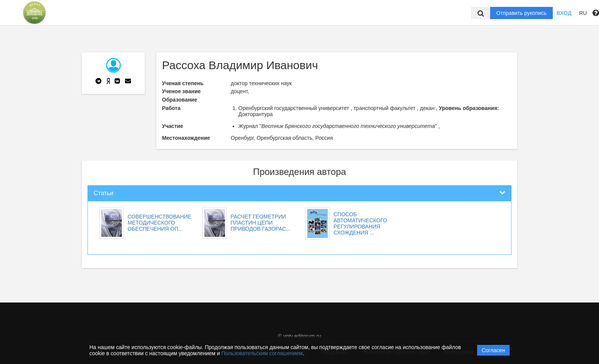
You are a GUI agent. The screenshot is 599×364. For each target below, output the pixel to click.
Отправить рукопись (521, 13)
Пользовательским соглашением (262, 353)
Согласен (493, 350)
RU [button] (583, 13)
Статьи (103, 193)
